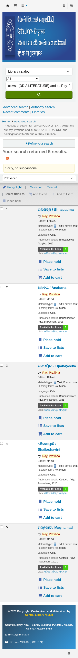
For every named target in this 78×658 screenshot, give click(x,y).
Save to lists (51, 269)
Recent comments (16, 112)
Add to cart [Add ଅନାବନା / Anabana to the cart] (50, 356)
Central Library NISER (7, 6)
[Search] (39, 95)
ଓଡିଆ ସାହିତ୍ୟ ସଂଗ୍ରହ (55, 253)
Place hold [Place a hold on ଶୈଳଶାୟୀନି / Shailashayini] (49, 501)
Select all (36, 187)
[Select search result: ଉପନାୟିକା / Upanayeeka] (1, 365)
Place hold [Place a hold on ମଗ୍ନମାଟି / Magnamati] (49, 580)
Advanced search (15, 107)
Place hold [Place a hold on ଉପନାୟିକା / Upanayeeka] (49, 418)
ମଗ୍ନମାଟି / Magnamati (55, 528)
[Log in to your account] (63, 6)
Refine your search (40, 143)
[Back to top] (66, 645)
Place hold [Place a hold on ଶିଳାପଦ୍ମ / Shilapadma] (49, 262)
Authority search (43, 107)
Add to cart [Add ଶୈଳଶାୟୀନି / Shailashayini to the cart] (50, 517)
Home (6, 121)
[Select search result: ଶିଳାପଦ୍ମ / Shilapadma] (1, 209)
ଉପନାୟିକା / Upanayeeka (57, 366)
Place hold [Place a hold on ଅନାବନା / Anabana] (49, 340)
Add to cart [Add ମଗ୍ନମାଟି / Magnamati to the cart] (50, 596)
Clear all (52, 187)
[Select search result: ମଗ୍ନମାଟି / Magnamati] (1, 527)
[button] (15, 6)
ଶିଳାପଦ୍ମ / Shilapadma (56, 210)
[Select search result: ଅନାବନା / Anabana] (1, 287)
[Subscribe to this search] (7, 158)
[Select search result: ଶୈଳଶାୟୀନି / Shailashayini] (1, 443)
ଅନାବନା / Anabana (52, 288)
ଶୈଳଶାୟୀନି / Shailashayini (49, 447)
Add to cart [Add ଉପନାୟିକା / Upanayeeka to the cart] (50, 434)
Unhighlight (12, 187)
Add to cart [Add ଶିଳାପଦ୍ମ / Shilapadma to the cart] (50, 277)
